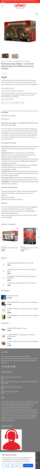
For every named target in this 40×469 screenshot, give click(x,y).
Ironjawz (27, 93)
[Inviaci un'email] (8, 366)
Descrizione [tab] (4, 112)
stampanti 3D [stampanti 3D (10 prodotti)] (13, 415)
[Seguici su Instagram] (5, 366)
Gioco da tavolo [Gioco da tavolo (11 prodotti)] (5, 410)
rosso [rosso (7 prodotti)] (33, 412)
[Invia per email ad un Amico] (14, 103)
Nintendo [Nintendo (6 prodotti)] (4, 412)
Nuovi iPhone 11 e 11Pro (12, 391)
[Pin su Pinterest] (17, 103)
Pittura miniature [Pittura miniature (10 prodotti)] (23, 412)
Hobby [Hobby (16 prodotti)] (11, 410)
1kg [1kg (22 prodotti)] (5, 402)
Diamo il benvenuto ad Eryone (13, 387)
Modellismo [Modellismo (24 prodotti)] (29, 410)
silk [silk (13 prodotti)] (36, 412)
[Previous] (1, 240)
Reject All (17, 465)
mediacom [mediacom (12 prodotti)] (17, 410)
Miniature (9, 61)
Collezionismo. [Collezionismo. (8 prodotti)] (12, 404)
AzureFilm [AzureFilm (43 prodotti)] (35, 402)
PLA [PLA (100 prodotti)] (30, 412)
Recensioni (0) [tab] (5, 119)
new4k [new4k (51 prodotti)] (35, 410)
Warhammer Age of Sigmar (22, 61)
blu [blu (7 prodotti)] (2, 404)
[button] (2, 6)
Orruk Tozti (28, 95)
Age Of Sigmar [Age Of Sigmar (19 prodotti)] (28, 402)
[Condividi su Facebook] (5, 103)
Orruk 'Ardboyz (21, 95)
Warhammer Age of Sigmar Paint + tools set (9, 248)
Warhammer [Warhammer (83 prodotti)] (4, 417)
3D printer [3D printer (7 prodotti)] (12, 402)
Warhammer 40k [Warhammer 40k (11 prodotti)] (21, 417)
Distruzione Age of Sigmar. (9, 93)
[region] (17, 460)
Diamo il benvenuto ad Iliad (12, 377)
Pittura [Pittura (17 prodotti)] (16, 412)
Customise (7, 465)
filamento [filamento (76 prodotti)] (9, 407)
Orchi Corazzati (14, 95)
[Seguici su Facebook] (2, 366)
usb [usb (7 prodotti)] (25, 415)
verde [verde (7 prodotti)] (28, 415)
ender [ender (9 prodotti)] (27, 404)
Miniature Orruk (33, 93)
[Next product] (2, 73)
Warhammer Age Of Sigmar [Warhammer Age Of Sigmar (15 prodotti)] (8, 420)
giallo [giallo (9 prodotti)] (29, 407)
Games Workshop (20, 93)
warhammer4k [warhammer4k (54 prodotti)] (12, 417)
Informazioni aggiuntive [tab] (8, 115)
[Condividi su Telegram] (23, 103)
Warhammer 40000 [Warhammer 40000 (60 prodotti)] (31, 417)
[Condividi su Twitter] (11, 103)
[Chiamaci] (11, 366)
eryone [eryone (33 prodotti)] (31, 404)
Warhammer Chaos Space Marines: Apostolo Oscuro (29, 248)
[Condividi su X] (8, 103)
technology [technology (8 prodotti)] (20, 415)
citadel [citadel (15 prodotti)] (6, 404)
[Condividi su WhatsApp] (2, 103)
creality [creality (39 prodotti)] (23, 404)
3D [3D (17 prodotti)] (7, 402)
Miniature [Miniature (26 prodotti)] (23, 410)
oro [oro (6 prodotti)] (12, 412)
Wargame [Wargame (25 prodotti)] (33, 415)
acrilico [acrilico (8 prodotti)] (22, 402)
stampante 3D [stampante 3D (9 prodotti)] (5, 415)
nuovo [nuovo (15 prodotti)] (8, 412)
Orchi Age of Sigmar (5, 95)
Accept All (28, 465)
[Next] (39, 240)
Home (3, 61)
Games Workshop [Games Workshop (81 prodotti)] (22, 407)
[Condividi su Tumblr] (20, 103)
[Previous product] (5, 73)
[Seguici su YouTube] (14, 366)
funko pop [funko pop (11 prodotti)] (14, 407)
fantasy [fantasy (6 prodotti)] (3, 407)
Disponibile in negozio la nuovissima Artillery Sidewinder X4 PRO (21, 382)
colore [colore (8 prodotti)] (18, 404)
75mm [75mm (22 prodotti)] (17, 402)
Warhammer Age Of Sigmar (12, 96)
